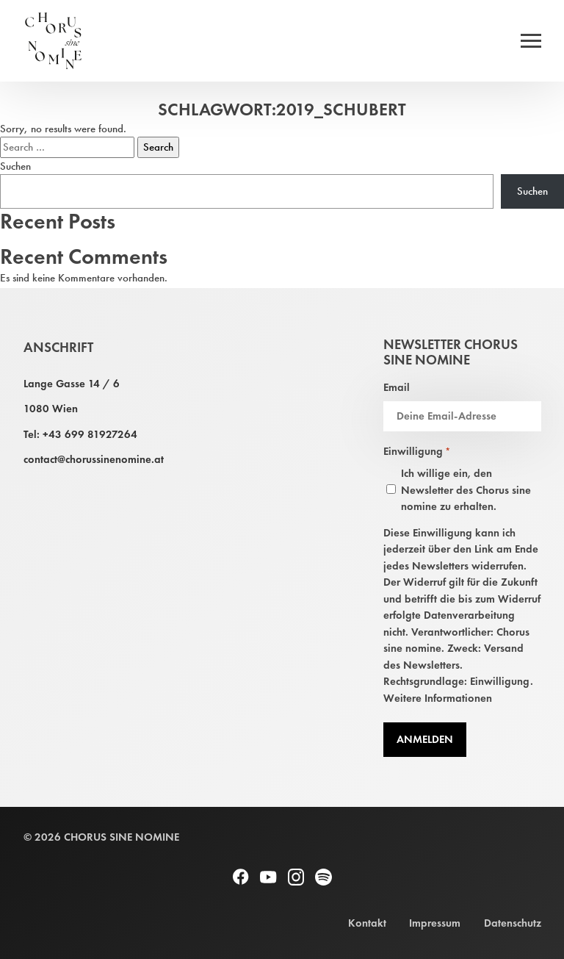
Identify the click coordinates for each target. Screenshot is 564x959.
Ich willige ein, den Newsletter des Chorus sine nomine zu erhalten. (466, 490)
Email (396, 387)
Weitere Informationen (437, 698)
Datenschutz (512, 923)
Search (158, 147)
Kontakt (367, 923)
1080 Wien (51, 408)
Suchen (15, 166)
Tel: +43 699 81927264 (80, 434)
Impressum (434, 923)
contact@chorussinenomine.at (94, 459)
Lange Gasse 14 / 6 (72, 383)
